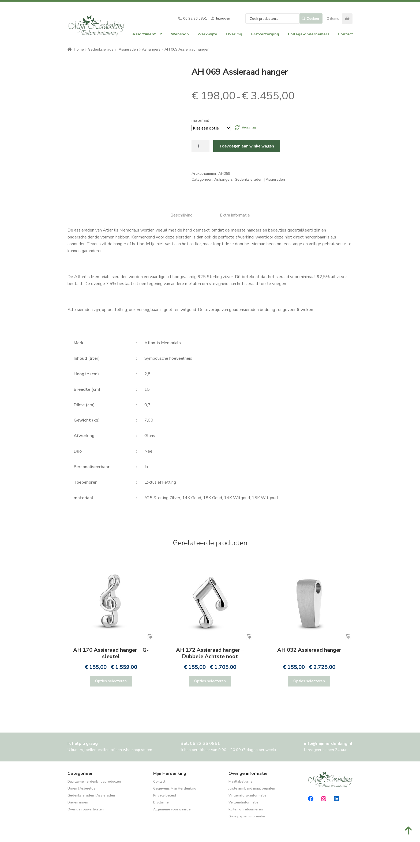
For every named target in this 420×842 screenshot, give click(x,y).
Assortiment (144, 34)
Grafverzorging (265, 34)
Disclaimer (161, 802)
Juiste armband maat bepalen (251, 788)
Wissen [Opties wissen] (249, 128)
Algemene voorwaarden (173, 809)
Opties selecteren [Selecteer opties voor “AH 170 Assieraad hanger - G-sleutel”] (111, 681)
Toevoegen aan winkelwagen (246, 146)
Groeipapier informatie (246, 816)
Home (79, 49)
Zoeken (313, 18)
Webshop (180, 34)
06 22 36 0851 (195, 18)
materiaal (200, 120)
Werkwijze (207, 34)
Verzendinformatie (243, 802)
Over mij (234, 34)
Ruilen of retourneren (245, 809)
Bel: (200, 743)
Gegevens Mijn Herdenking (174, 788)
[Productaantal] (201, 146)
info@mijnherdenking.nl (328, 743)
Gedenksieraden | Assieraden (113, 49)
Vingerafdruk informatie (247, 795)
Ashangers (151, 49)
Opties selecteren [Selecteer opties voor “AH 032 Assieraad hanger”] (309, 681)
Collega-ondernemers (308, 34)
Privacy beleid (164, 795)
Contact (345, 34)
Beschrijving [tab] (181, 215)
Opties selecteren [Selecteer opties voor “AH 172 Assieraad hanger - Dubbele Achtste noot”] (210, 681)
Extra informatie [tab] (235, 215)
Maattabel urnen (241, 781)
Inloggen (223, 18)
